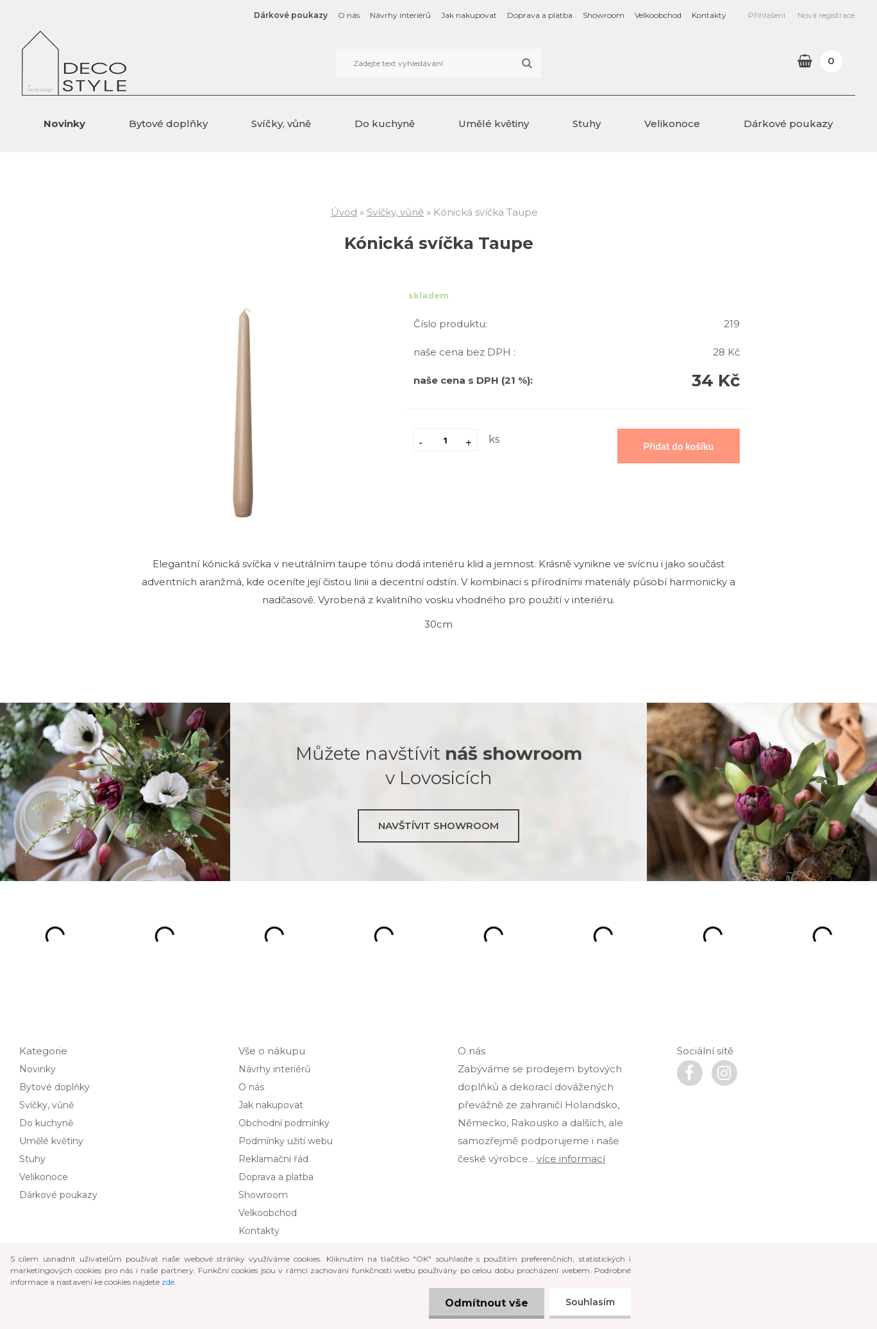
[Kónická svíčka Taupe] (245, 299)
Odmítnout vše (486, 1303)
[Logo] (110, 63)
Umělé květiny (493, 123)
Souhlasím (590, 1302)
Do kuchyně (385, 123)
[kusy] (445, 440)
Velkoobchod (658, 15)
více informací (571, 1159)
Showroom (603, 15)
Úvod (344, 212)
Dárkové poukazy (291, 15)
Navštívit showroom (438, 825)
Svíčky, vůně (281, 123)
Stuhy (586, 123)
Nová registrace (826, 15)
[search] (526, 63)
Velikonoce (672, 123)
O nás (349, 15)
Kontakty (709, 15)
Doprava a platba (539, 15)
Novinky (64, 123)
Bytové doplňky (168, 123)
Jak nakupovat (469, 15)
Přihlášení (766, 15)
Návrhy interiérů (400, 15)
